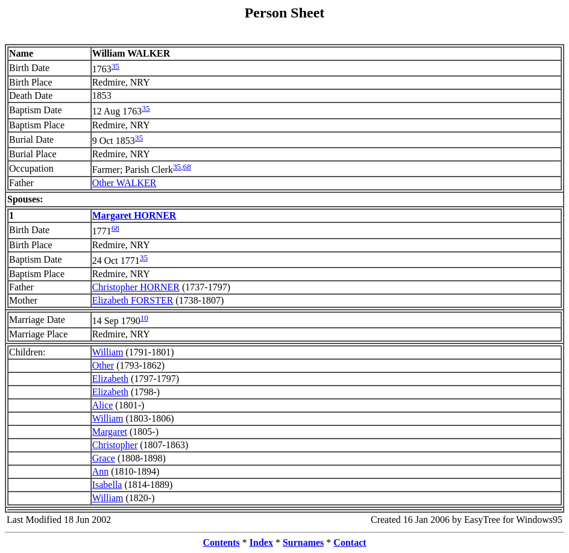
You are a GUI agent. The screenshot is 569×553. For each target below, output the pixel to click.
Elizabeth (110, 378)
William (108, 352)
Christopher (115, 445)
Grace (103, 458)
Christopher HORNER (136, 287)
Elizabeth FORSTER (133, 300)
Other (103, 365)
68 (187, 166)
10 (144, 317)
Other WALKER (124, 183)
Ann (100, 471)
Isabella (107, 485)
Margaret (109, 431)
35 (115, 65)
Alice (102, 405)
